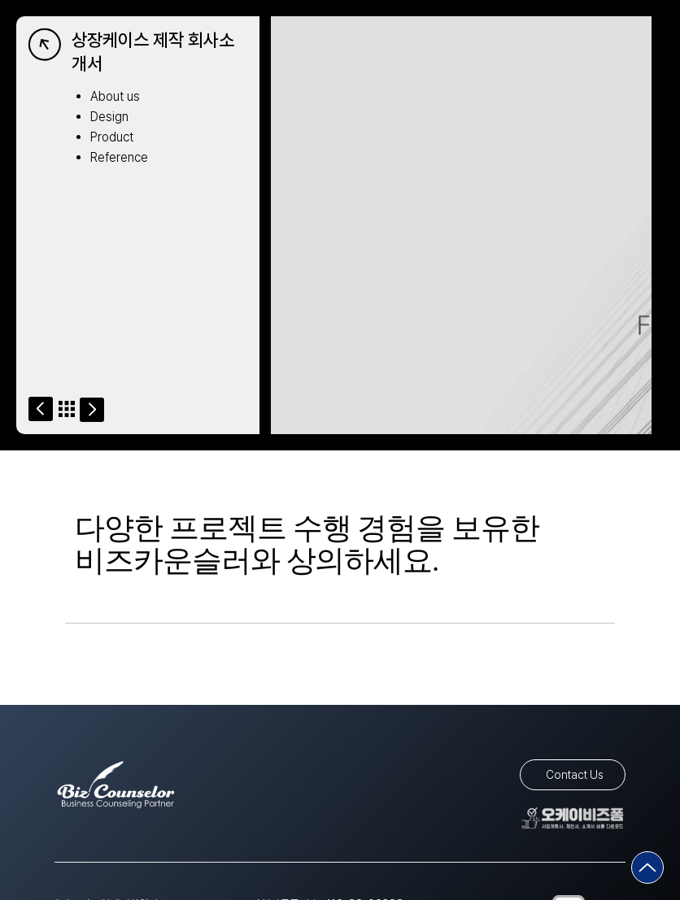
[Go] (40, 409)
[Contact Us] (573, 774)
